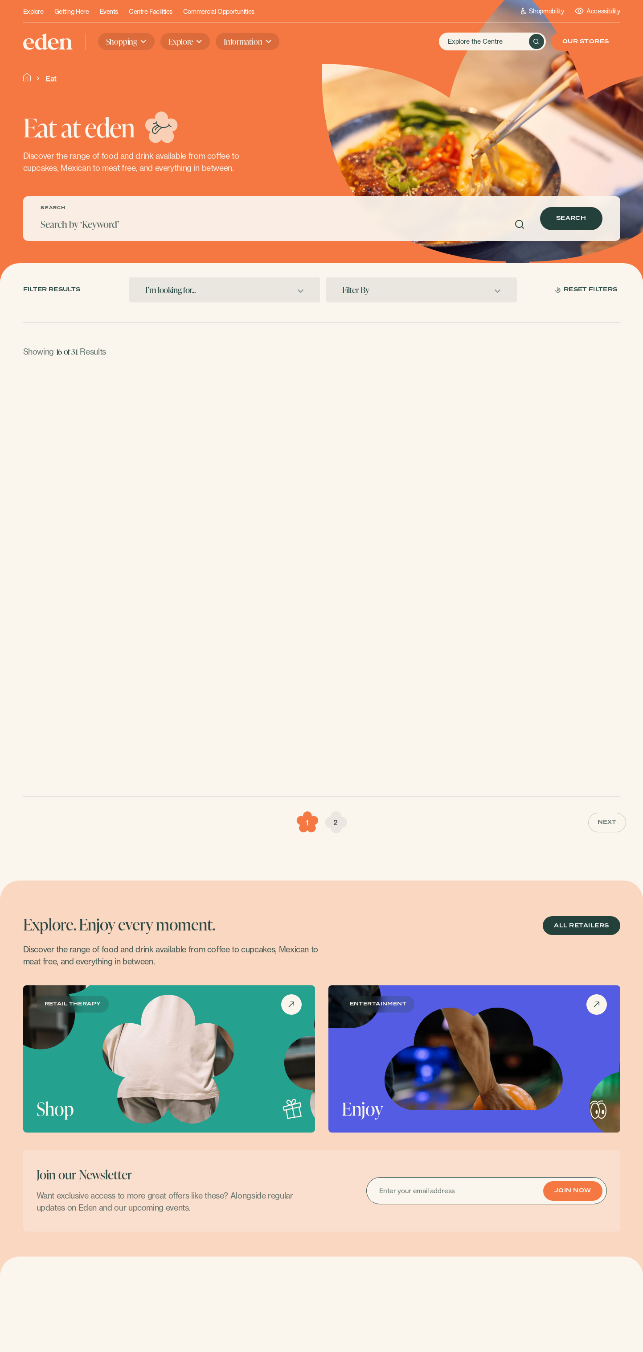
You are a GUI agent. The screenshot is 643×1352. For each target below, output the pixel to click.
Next (607, 822)
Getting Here (71, 11)
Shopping (122, 41)
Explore (33, 11)
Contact (573, 1306)
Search (571, 218)
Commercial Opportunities (218, 11)
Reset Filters (586, 289)
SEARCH (53, 208)
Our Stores (585, 41)
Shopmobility (542, 11)
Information (243, 41)
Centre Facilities (150, 11)
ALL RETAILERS (581, 926)
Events (109, 11)
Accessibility (597, 11)
